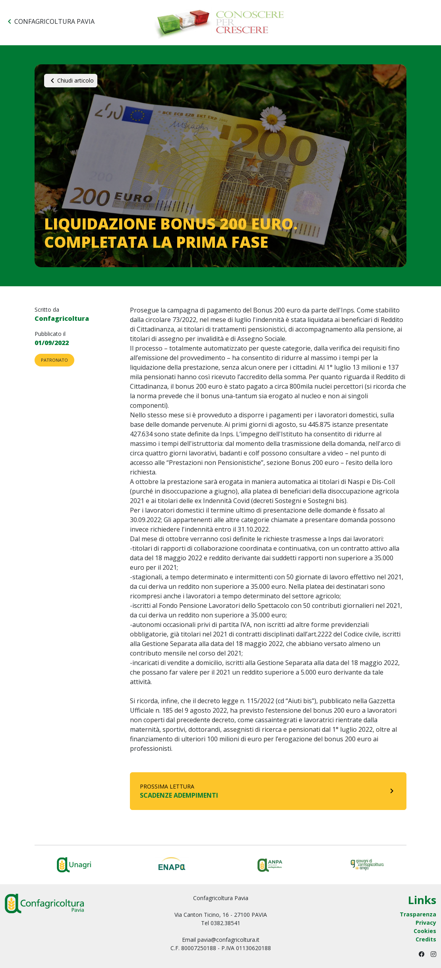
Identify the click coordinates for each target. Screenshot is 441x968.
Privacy (426, 922)
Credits (426, 939)
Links (422, 900)
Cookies (425, 931)
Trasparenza (418, 914)
